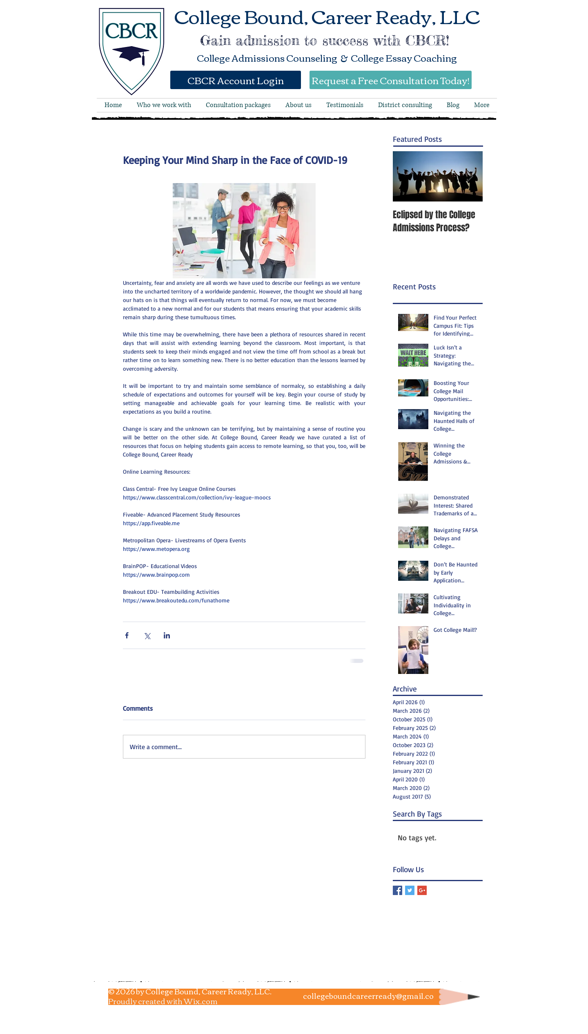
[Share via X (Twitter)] (147, 635)
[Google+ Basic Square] (422, 890)
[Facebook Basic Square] (397, 890)
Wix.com (201, 1001)
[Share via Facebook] (127, 635)
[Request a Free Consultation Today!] (391, 80)
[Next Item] (469, 176)
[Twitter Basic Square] (409, 890)
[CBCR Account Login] (235, 80)
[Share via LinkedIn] (167, 635)
